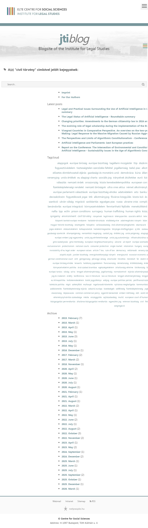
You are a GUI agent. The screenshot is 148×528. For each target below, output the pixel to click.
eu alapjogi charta (87, 177)
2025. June (68, 465)
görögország (84, 259)
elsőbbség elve (112, 221)
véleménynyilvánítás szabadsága (67, 297)
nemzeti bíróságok (95, 187)
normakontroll (120, 272)
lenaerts (78, 263)
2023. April (68, 442)
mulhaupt (87, 285)
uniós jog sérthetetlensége (96, 238)
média (86, 297)
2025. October (69, 479)
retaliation (128, 246)
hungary (138, 246)
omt (76, 259)
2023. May (67, 447)
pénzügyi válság (99, 259)
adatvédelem (125, 192)
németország (123, 263)
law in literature (93, 276)
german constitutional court (60, 259)
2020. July (67, 382)
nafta (54, 211)
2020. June (68, 378)
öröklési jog (119, 233)
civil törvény (84, 216)
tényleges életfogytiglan (122, 229)
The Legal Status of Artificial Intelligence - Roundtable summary (98, 116)
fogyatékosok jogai (76, 197)
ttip (135, 163)
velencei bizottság (131, 302)
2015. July (67, 341)
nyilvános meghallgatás (124, 285)
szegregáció (119, 306)
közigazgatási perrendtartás (63, 302)
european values (84, 250)
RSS (92, 501)
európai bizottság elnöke (103, 192)
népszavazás (68, 293)
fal (138, 259)
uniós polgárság (132, 233)
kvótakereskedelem (75, 280)
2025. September (71, 474)
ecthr (67, 211)
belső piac (134, 168)
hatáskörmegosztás (102, 229)
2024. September (71, 451)
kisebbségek (109, 289)
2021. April (68, 396)
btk (90, 197)
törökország (140, 268)
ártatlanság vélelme (124, 268)
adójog (106, 280)
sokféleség (120, 289)
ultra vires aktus (116, 187)
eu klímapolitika (58, 280)
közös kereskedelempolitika (115, 182)
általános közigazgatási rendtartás (92, 302)
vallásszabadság (103, 225)
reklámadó (132, 250)
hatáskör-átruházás (96, 221)
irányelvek (97, 216)
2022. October (69, 433)
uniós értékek (68, 177)
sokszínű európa (95, 289)
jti (74, 38)
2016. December (71, 350)
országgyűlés (96, 297)
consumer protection (99, 246)
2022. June (68, 419)
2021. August (69, 401)
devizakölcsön (57, 197)
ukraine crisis (131, 201)
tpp (61, 211)
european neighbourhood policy (99, 242)
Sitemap (81, 501)
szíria (73, 272)
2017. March (68, 359)
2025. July (67, 470)
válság (66, 272)
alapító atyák (65, 255)
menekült (131, 259)
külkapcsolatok (85, 229)
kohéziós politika (57, 285)
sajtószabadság (110, 297)
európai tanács (55, 272)
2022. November (71, 438)
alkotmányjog (101, 197)
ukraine (118, 242)
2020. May (67, 373)
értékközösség (136, 263)
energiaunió (122, 255)
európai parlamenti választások (70, 192)
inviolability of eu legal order (62, 250)
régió (68, 285)
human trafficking (114, 211)
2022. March (68, 405)
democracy (121, 250)
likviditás (121, 259)
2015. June (68, 336)
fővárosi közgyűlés (121, 197)
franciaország (110, 263)
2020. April (68, 368)
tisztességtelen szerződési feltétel (95, 168)
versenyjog (53, 177)
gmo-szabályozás (60, 242)
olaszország (56, 293)
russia (119, 201)
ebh (137, 293)
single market (116, 246)
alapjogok (62, 163)
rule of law (110, 250)
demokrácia (127, 172)
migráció (80, 201)
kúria (138, 172)
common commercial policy (87, 293)
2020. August (69, 387)
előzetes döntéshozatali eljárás (69, 172)
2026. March (68, 488)
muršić (121, 297)
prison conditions (80, 211)
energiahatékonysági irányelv (103, 255)
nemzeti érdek (76, 182)
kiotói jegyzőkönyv (93, 280)
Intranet (69, 501)
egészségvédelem (106, 268)
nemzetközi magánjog (91, 233)
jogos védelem (55, 229)
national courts (82, 246)
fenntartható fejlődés (118, 206)
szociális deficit (135, 216)
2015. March (68, 322)
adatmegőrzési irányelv (131, 221)
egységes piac (107, 201)
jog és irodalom (58, 276)
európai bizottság (98, 163)
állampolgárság (73, 233)
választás (61, 182)
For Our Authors (71, 97)
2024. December (71, 456)
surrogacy (97, 211)
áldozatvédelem (70, 229)
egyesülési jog (115, 302)
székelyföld (77, 285)
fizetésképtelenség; (134, 289)
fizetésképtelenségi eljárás (75, 289)
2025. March (68, 461)
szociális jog (105, 177)
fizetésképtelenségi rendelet (68, 187)
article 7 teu (98, 250)
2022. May (67, 415)
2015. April (68, 327)
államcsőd (111, 259)
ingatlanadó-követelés (103, 285)
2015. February (70, 318)
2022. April (68, 410)
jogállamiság (121, 168)
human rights (133, 211)
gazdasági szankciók (56, 233)
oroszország (91, 182)
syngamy (55, 216)
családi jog (107, 233)
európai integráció (73, 206)
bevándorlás (54, 206)
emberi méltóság (126, 293)
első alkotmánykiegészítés (123, 225)
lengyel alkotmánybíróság (88, 272)
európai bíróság (78, 163)
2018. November (71, 364)
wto (136, 192)
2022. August (69, 428)
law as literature (109, 276)
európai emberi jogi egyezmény (69, 238)
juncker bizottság (80, 255)
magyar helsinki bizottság (62, 225)
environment (69, 216)
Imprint (66, 92)
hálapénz (90, 225)
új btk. (137, 229)
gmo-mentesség (76, 242)
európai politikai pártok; (121, 280)
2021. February (70, 391)
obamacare (141, 225)
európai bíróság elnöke (63, 263)
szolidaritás (92, 201)
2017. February (70, 355)
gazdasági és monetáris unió (103, 172)
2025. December (71, 484)
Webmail (57, 501)
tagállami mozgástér (121, 163)
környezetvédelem (95, 206)
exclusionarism (54, 246)
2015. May (67, 332)
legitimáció (108, 216)
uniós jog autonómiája (119, 238)
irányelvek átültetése (124, 177)
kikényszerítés (121, 216)
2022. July (67, 424)
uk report (127, 242)
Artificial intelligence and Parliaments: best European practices (97, 142)
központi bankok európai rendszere (70, 221)
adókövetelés (56, 289)
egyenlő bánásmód (109, 293)
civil (142, 302)
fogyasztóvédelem (65, 168)
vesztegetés (80, 225)
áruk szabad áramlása (87, 268)
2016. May (67, 345)
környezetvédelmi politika (64, 268)
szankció (53, 201)
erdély (69, 276)
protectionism (68, 246)
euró (140, 177)
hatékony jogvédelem (92, 263)
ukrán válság (67, 201)
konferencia (79, 276)
